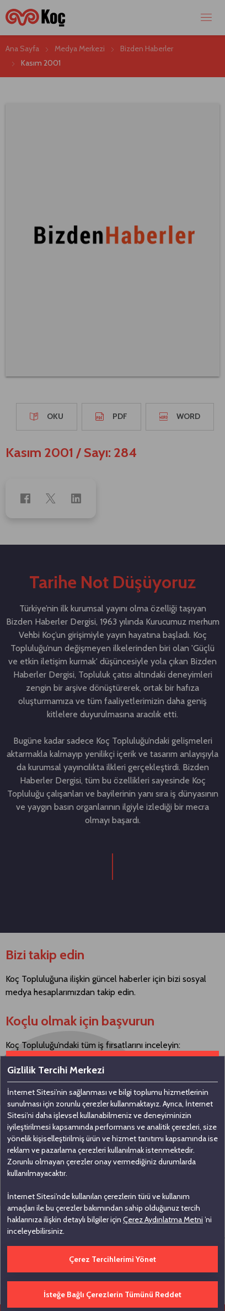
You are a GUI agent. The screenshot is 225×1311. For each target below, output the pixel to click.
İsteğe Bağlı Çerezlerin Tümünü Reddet (112, 1294)
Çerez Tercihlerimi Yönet (112, 1259)
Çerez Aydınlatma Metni (163, 1219)
